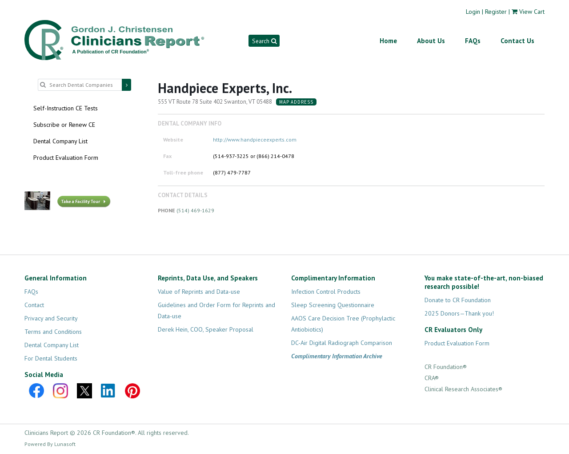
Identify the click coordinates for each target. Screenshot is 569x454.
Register (496, 12)
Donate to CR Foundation (458, 300)
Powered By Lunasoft (50, 444)
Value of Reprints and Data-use (199, 292)
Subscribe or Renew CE (64, 125)
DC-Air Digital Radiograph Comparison (341, 343)
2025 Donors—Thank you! (459, 313)
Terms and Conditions (53, 332)
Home (388, 40)
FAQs (473, 40)
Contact (34, 305)
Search (264, 41)
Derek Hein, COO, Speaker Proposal (205, 329)
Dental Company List (60, 141)
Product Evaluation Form (65, 158)
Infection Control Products (326, 292)
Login (473, 12)
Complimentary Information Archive (336, 356)
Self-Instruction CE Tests (65, 108)
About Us (431, 40)
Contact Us (517, 40)
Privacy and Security (51, 318)
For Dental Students (50, 358)
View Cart (532, 12)
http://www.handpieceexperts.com (255, 139)
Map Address (296, 102)
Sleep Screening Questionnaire (332, 305)
